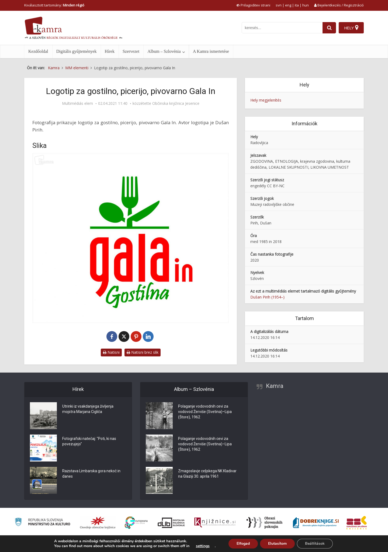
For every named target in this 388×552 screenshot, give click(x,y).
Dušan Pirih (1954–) (267, 297)
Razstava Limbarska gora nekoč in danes (91, 473)
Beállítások (315, 543)
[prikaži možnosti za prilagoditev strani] (253, 5)
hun (305, 5)
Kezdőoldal (38, 51)
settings (203, 546)
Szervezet (131, 51)
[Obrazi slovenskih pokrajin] (264, 522)
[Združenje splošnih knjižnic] (357, 522)
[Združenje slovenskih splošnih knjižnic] (215, 522)
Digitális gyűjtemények (76, 51)
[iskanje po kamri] (282, 27)
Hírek (110, 51)
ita (297, 5)
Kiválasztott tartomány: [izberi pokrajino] (54, 5)
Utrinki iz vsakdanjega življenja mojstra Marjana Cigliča (87, 409)
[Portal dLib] (171, 522)
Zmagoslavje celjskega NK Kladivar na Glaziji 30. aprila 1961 (207, 473)
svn (279, 5)
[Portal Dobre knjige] (316, 522)
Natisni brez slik (142, 352)
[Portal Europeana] (136, 523)
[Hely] (351, 27)
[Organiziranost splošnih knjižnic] (98, 522)
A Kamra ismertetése (211, 51)
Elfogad (243, 543)
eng (288, 5)
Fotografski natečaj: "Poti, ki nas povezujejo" (89, 441)
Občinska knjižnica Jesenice (175, 103)
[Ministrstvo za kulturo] (42, 523)
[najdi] (329, 27)
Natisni (111, 352)
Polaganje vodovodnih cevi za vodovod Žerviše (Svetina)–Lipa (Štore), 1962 (205, 411)
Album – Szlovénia (164, 51)
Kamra (274, 386)
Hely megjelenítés (265, 100)
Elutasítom (277, 543)
